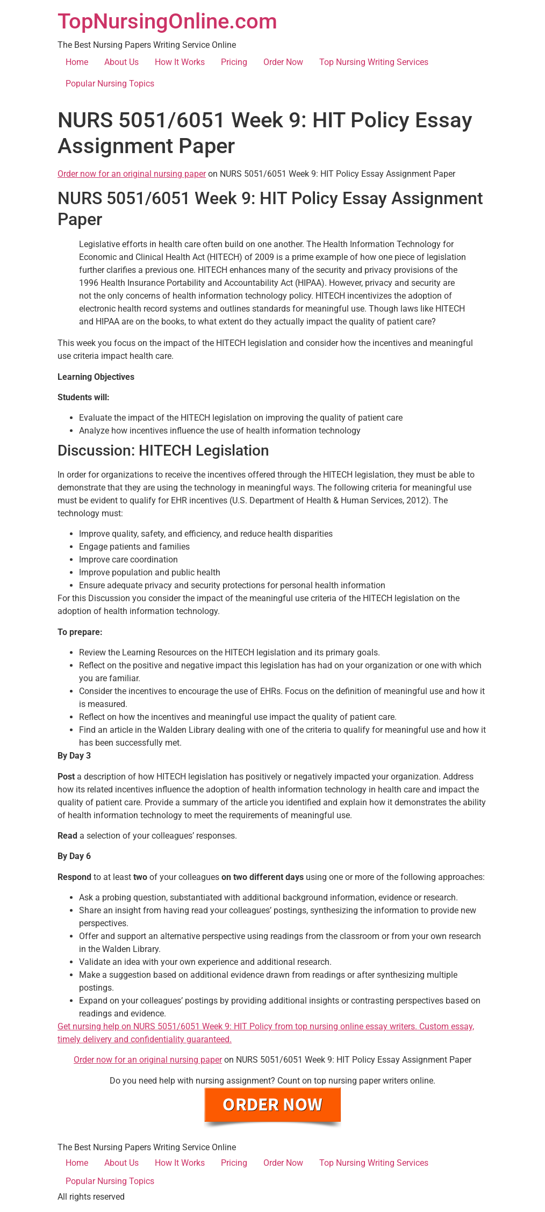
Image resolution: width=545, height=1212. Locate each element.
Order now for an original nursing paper (132, 174)
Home (77, 62)
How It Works (180, 62)
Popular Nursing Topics (110, 83)
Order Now (283, 62)
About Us (121, 62)
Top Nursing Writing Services (373, 62)
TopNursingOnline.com (167, 21)
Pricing (234, 62)
